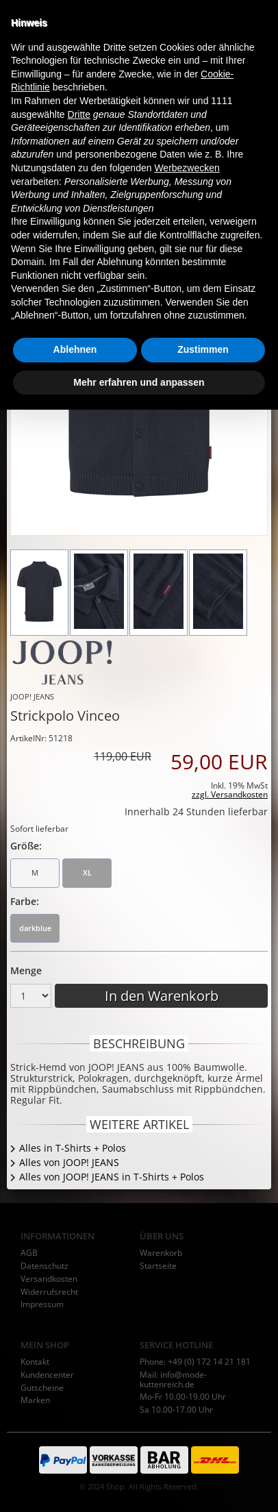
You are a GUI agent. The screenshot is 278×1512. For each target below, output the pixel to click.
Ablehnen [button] (75, 1451)
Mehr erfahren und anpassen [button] (138, 1483)
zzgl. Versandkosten (230, 794)
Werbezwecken (186, 1270)
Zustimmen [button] (203, 1451)
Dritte (79, 1216)
